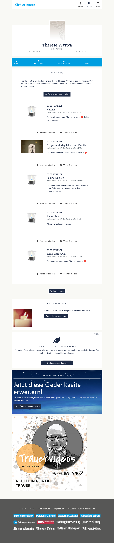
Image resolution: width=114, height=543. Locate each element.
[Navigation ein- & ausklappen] (98, 4)
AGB (32, 508)
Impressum (59, 508)
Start (16, 62)
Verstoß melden (68, 132)
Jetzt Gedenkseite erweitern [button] (27, 406)
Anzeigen (38, 62)
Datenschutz (44, 508)
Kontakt (22, 508)
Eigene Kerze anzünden (57, 94)
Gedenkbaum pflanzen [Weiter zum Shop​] (57, 363)
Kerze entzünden (46, 132)
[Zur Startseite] (31, 4)
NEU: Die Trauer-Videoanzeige (81, 508)
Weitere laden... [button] (57, 291)
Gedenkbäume (64, 62)
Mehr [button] (87, 62)
